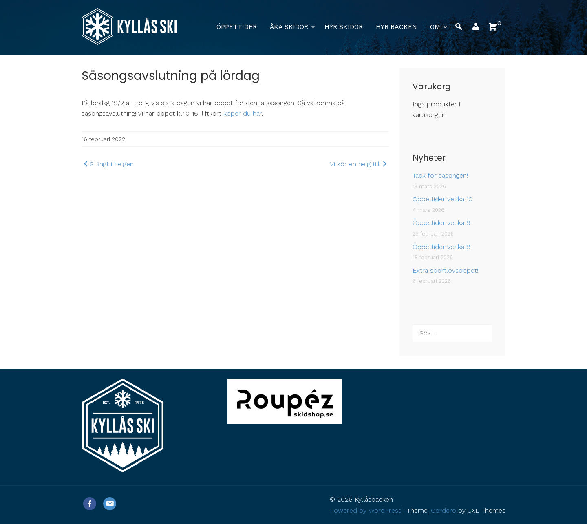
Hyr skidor (343, 27)
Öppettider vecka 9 (441, 223)
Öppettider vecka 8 (441, 247)
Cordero (443, 510)
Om (435, 27)
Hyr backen (396, 27)
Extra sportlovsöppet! (445, 270)
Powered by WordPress (366, 510)
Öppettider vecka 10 (442, 199)
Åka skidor (289, 27)
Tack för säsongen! (440, 175)
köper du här (242, 113)
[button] (475, 29)
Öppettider (236, 27)
